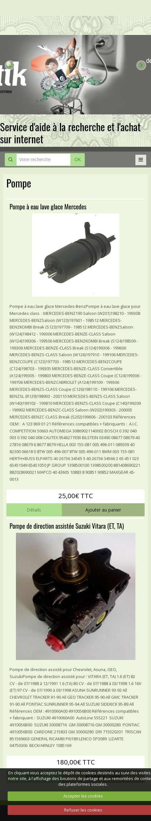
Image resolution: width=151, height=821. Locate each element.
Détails (34, 510)
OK (78, 159)
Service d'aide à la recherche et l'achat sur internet (70, 132)
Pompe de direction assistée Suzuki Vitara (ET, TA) (67, 526)
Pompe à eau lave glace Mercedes (48, 206)
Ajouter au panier (103, 510)
